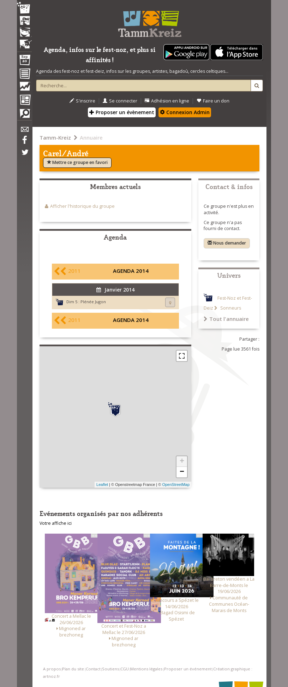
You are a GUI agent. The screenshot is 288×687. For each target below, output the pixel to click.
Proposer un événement (188, 668)
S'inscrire (82, 101)
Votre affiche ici (56, 523)
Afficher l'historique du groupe (82, 206)
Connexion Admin (185, 112)
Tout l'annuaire (226, 318)
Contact (93, 668)
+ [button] (182, 461)
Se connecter (120, 101)
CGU (124, 668)
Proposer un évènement (121, 112)
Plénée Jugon (93, 301)
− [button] (182, 472)
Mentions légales (146, 668)
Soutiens (110, 668)
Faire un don (213, 101)
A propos (52, 668)
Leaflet (102, 484)
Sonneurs (230, 308)
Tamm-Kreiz (55, 137)
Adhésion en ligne (167, 101)
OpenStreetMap (176, 484)
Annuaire (91, 137)
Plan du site (73, 668)
